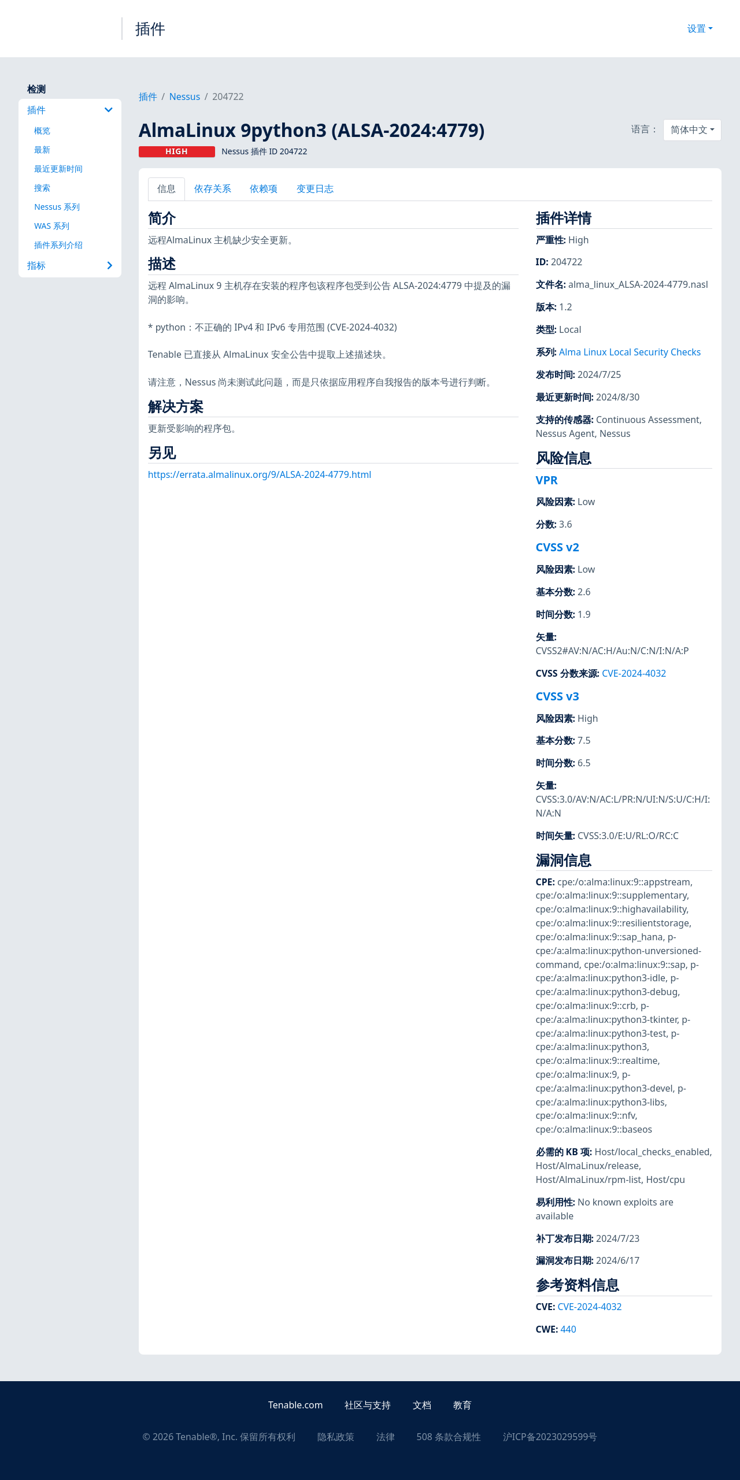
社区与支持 (368, 1405)
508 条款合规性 (449, 1436)
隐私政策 (335, 1436)
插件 (150, 28)
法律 (385, 1436)
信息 (166, 188)
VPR (547, 480)
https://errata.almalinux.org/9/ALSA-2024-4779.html (260, 474)
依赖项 (264, 188)
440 (568, 1329)
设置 (696, 28)
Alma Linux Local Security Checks (630, 352)
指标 (69, 265)
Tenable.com (295, 1405)
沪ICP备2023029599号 (550, 1436)
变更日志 (315, 188)
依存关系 (212, 188)
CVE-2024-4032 (634, 673)
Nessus (185, 96)
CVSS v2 (557, 547)
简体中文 (689, 129)
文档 (422, 1405)
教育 (462, 1405)
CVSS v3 (557, 696)
